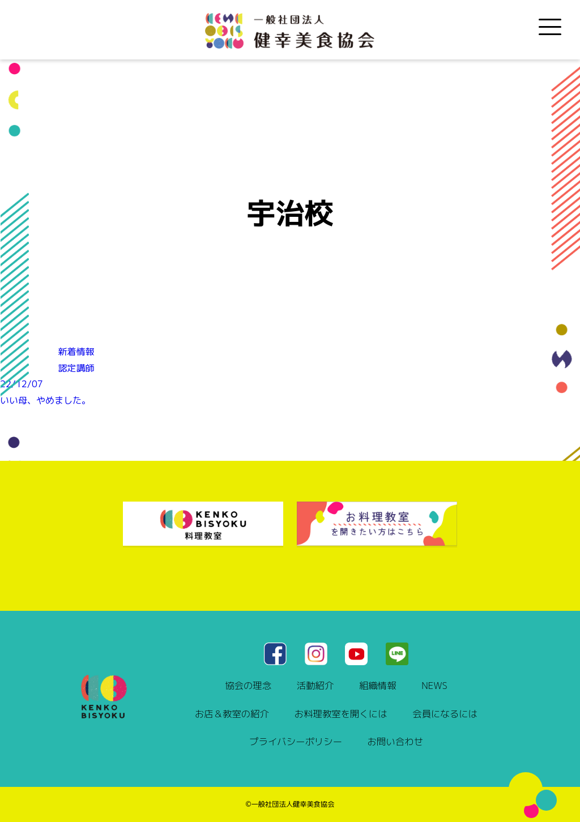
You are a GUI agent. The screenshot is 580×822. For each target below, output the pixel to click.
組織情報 (377, 685)
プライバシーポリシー (295, 741)
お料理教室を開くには (341, 713)
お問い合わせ (395, 741)
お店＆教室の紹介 (232, 713)
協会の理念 (248, 685)
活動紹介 (315, 685)
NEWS (434, 685)
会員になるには (444, 713)
